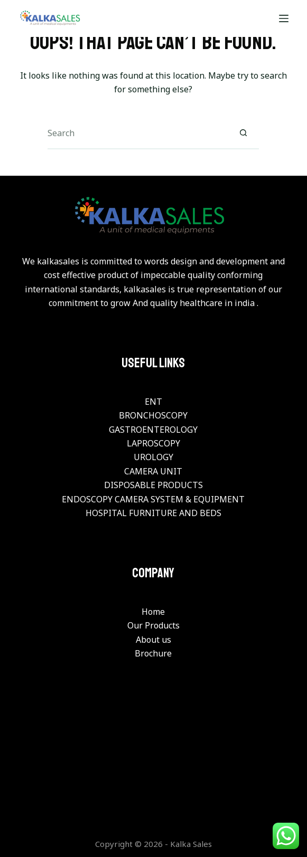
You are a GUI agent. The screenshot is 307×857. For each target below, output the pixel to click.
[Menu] (284, 18)
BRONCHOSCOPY (153, 415)
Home (153, 611)
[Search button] (243, 133)
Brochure (153, 653)
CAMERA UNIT (153, 471)
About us (153, 639)
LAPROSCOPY (153, 443)
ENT (153, 401)
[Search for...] (137, 133)
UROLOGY (153, 457)
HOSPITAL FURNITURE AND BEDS (153, 513)
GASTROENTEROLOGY (153, 429)
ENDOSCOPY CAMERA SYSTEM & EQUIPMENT (153, 499)
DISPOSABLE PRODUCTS (153, 485)
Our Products (153, 625)
